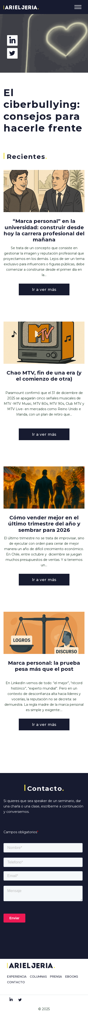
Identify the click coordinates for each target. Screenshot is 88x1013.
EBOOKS (71, 976)
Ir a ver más (44, 289)
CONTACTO (16, 982)
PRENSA (56, 976)
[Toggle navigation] (77, 7)
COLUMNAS (38, 976)
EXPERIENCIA (17, 976)
